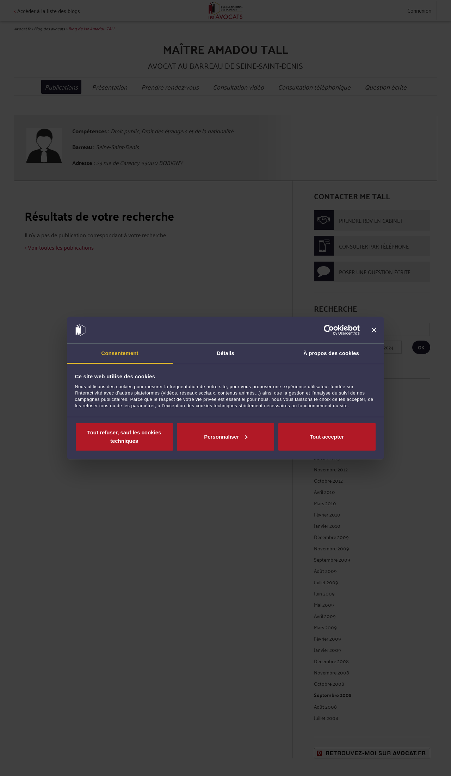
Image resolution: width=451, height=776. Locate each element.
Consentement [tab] (119, 353)
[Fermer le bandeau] (373, 330)
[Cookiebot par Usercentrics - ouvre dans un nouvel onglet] (329, 330)
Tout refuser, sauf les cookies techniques (124, 436)
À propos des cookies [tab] (331, 353)
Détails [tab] (225, 353)
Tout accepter (327, 437)
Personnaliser (225, 437)
